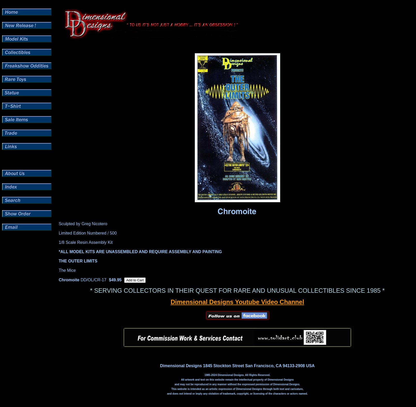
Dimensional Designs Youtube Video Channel (237, 301)
